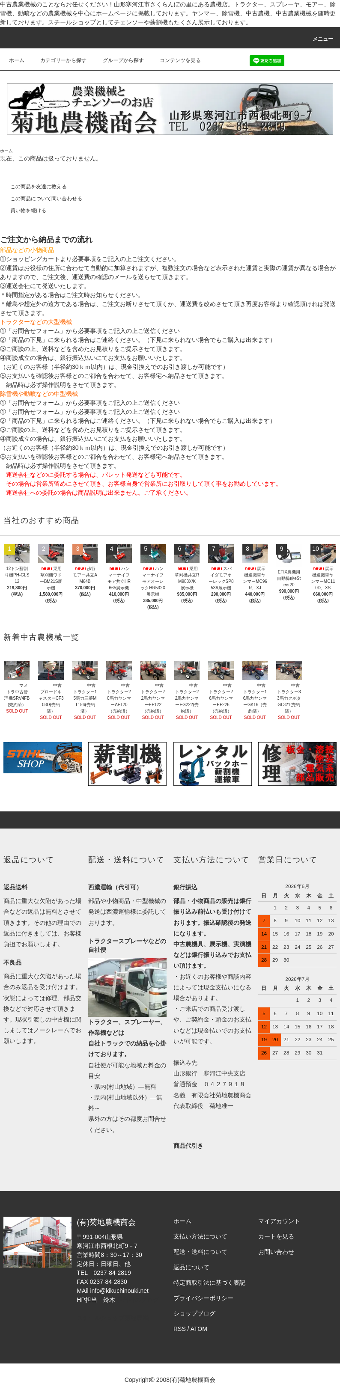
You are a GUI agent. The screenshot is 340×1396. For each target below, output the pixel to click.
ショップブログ (194, 1313)
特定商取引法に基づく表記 (209, 1282)
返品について (191, 1267)
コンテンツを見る (175, 60)
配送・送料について (200, 1251)
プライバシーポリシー (203, 1298)
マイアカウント (279, 1221)
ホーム (16, 60)
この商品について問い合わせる (41, 199)
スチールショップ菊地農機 (113, 1317)
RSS (179, 1328)
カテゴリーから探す (58, 60)
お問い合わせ (276, 1251)
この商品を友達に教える (33, 187)
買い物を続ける (23, 211)
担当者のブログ (138, 1299)
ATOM (199, 1328)
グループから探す (118, 60)
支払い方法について (200, 1236)
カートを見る (276, 1236)
